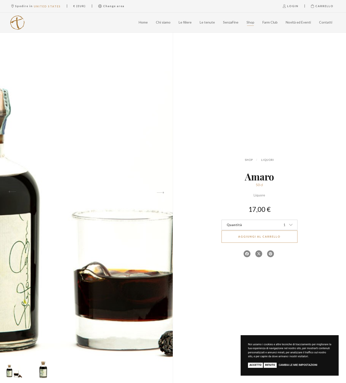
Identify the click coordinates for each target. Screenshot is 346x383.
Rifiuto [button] (270, 365)
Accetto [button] (255, 365)
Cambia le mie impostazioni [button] (298, 365)
